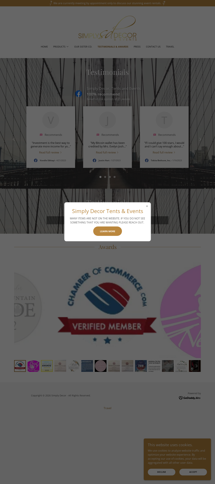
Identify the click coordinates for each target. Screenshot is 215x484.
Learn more (107, 231)
